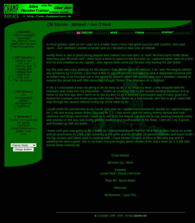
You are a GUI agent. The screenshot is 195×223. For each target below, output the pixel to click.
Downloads (23, 38)
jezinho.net (140, 215)
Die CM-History (23, 80)
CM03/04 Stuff (23, 60)
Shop (23, 134)
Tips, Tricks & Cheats (23, 41)
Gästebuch (23, 106)
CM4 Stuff (23, 63)
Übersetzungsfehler (23, 46)
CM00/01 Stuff (23, 69)
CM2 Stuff (23, 77)
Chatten (23, 100)
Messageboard (23, 97)
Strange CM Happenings (23, 119)
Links (23, 95)
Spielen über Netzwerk (23, 43)
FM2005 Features (23, 35)
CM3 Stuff (23, 74)
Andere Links (23, 131)
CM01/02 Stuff (23, 66)
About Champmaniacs (23, 128)
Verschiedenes (23, 103)
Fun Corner (23, 125)
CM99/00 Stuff (23, 72)
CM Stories (23, 122)
